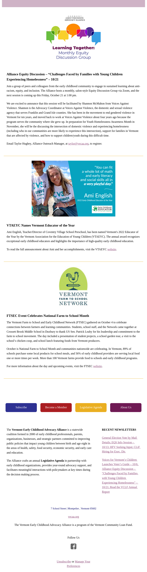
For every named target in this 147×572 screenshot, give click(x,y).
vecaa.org (73, 516)
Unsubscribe (64, 561)
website (111, 249)
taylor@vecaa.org (78, 143)
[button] (21, 407)
